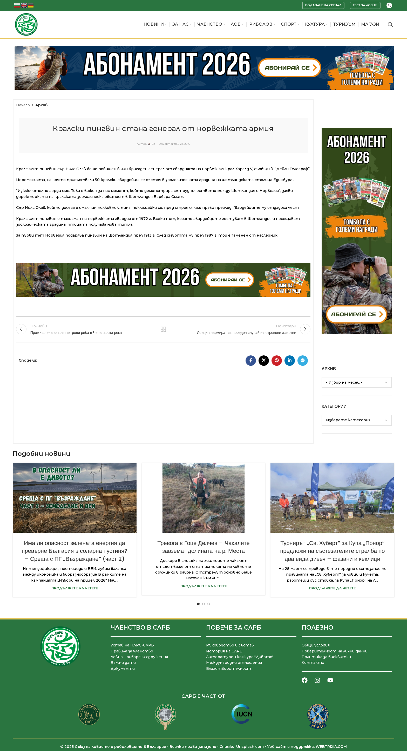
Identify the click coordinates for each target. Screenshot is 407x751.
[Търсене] (390, 24)
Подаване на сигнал (323, 5)
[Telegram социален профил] (302, 360)
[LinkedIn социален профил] (289, 360)
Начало (23, 105)
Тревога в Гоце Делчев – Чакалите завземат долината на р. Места (203, 547)
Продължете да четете (74, 588)
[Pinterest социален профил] (277, 360)
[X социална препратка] (264, 360)
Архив (41, 105)
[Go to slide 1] (198, 604)
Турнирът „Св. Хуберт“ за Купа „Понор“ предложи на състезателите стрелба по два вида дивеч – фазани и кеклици (332, 551)
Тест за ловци (365, 5)
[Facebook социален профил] (251, 360)
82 (153, 144)
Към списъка (163, 329)
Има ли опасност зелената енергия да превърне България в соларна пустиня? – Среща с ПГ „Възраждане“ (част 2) (74, 551)
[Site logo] (26, 24)
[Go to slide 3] (208, 604)
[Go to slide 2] (203, 604)
